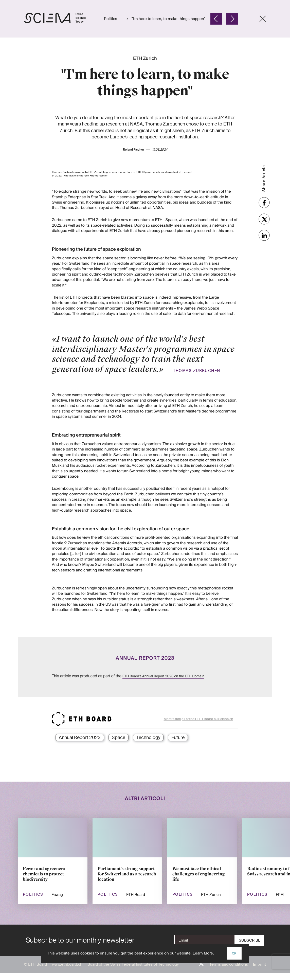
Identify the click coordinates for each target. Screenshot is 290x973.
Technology (148, 737)
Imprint (259, 964)
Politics (111, 18)
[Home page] (60, 19)
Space (118, 737)
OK (234, 953)
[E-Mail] (204, 940)
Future (178, 737)
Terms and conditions (228, 964)
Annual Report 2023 (80, 737)
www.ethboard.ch (67, 964)
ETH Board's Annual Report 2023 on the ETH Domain (163, 665)
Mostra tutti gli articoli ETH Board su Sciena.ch (198, 719)
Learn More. (203, 953)
